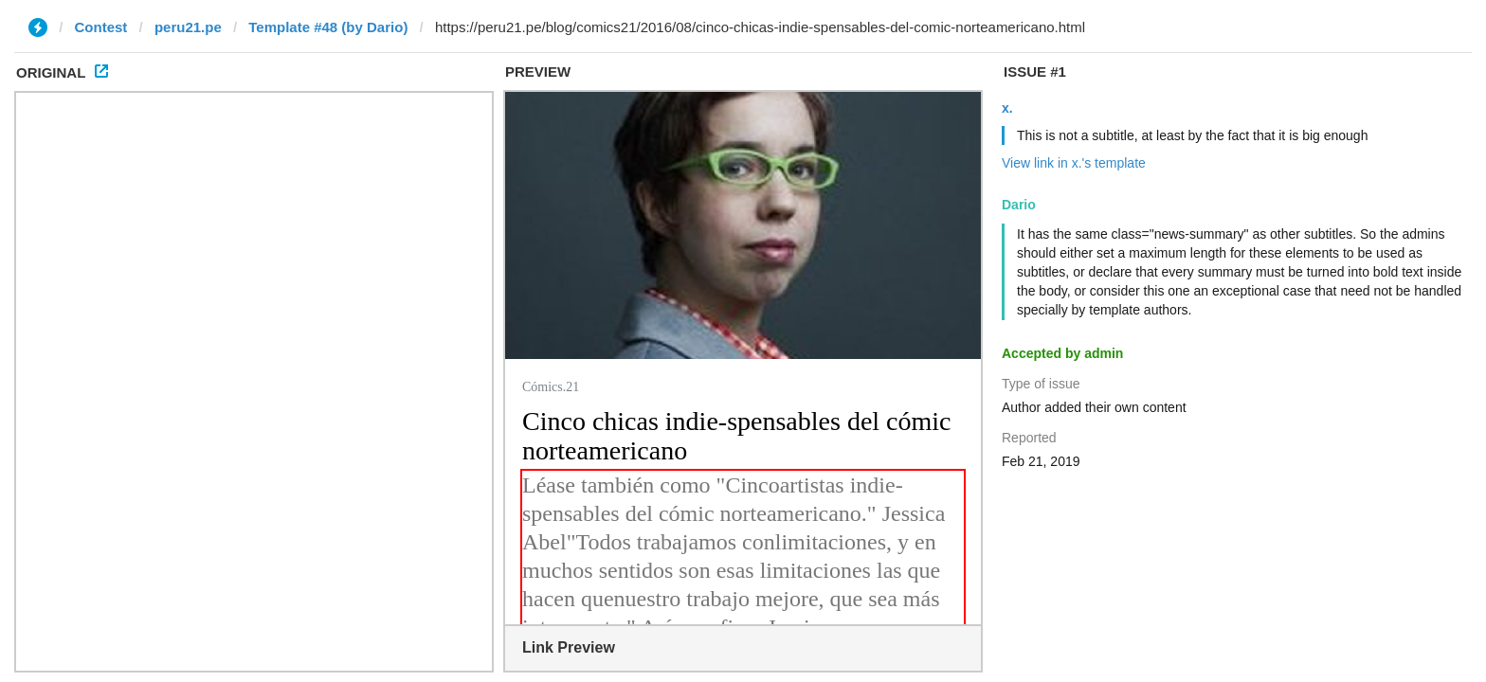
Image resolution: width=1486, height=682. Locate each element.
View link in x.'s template (1074, 162)
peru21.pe (188, 27)
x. (1007, 108)
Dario (1019, 204)
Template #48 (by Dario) (328, 27)
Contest (101, 27)
